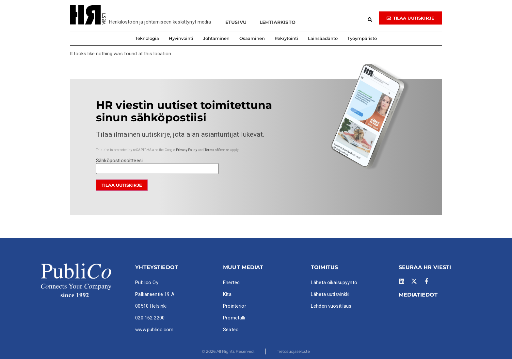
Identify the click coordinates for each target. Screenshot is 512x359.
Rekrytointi (286, 38)
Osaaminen (252, 38)
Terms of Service (217, 150)
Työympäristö (362, 38)
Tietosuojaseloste (293, 351)
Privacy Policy (186, 150)
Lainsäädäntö (323, 38)
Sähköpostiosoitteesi (157, 164)
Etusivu (236, 22)
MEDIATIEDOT (418, 295)
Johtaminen (216, 38)
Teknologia (147, 38)
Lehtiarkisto (278, 22)
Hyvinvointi (181, 38)
